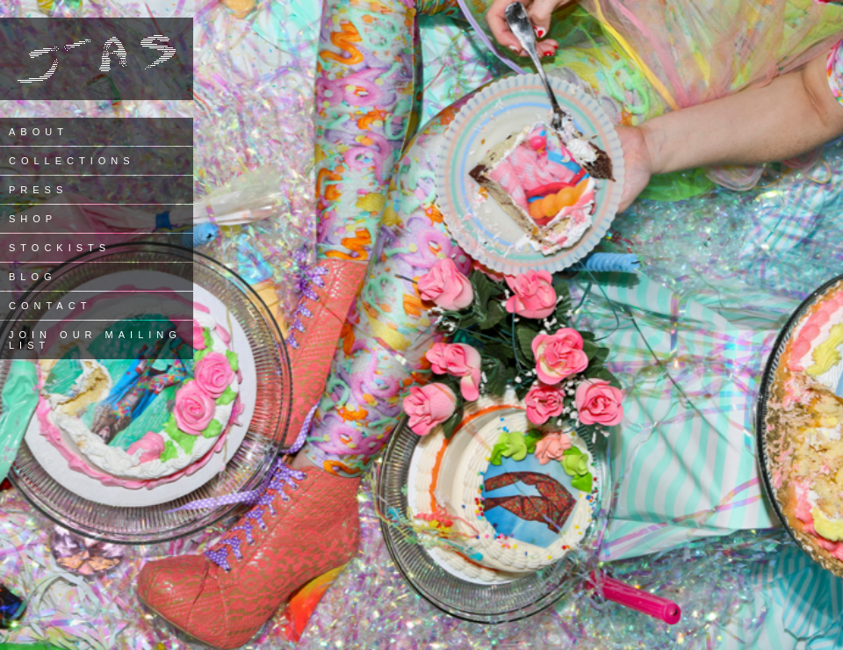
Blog (33, 276)
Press (38, 189)
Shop (33, 218)
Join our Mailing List (95, 339)
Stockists (60, 247)
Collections (72, 160)
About (38, 131)
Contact (50, 305)
